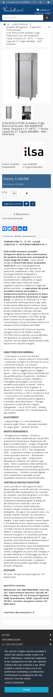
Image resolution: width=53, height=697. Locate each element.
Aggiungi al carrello (12, 203)
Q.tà (4, 192)
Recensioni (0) (29, 236)
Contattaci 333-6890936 (18, 2)
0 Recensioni (21, 214)
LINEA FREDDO (20, 24)
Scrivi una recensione (12, 218)
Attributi (18, 236)
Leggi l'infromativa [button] (14, 682)
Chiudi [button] (26, 690)
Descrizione (8, 236)
